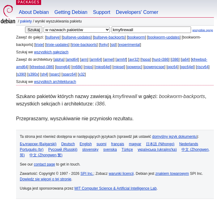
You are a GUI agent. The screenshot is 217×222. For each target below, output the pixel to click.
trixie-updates (57, 45)
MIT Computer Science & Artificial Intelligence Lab (115, 188)
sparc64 (69, 74)
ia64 (185, 59)
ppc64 (173, 67)
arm (84, 59)
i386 (175, 59)
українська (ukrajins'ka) (157, 149)
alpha (58, 59)
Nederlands (188, 144)
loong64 (62, 67)
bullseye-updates (77, 37)
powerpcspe (154, 67)
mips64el (103, 67)
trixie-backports (83, 45)
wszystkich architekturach (55, 82)
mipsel (118, 67)
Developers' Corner (137, 12)
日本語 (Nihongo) (160, 144)
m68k (76, 67)
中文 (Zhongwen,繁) (45, 155)
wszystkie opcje (202, 30)
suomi (101, 144)
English (86, 144)
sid (113, 45)
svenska (110, 149)
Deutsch (68, 144)
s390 (21, 74)
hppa (146, 59)
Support (101, 12)
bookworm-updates (164, 37)
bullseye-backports (109, 37)
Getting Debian (70, 12)
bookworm (136, 37)
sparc (54, 74)
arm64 (96, 59)
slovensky (90, 149)
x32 (82, 74)
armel (108, 59)
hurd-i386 (160, 59)
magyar (135, 144)
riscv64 (203, 67)
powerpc (134, 67)
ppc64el (187, 67)
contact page (44, 164)
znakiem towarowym (172, 173)
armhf (121, 59)
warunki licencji (121, 173)
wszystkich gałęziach (51, 52)
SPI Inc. (86, 173)
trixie (39, 45)
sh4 (44, 74)
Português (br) (32, 149)
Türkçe (127, 149)
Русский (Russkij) (63, 149)
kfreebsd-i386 (42, 67)
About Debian (34, 12)
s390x (33, 74)
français (117, 144)
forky (104, 45)
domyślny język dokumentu (174, 136)
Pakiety (26, 21)
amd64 (72, 59)
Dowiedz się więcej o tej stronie (45, 179)
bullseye (53, 37)
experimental (129, 45)
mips (88, 67)
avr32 (133, 59)
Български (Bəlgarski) (38, 144)
